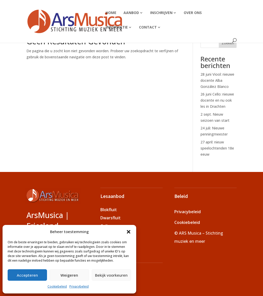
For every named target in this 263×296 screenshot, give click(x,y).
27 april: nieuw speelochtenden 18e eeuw (217, 148)
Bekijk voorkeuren (111, 275)
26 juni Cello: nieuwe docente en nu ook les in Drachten (217, 100)
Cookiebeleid (57, 286)
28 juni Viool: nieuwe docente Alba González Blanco (217, 80)
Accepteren (27, 275)
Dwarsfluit (110, 218)
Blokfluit (108, 209)
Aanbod (131, 12)
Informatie (117, 27)
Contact (148, 27)
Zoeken (228, 43)
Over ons (193, 12)
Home (111, 12)
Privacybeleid (79, 286)
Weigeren (69, 275)
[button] (128, 231)
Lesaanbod (112, 196)
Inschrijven (161, 12)
